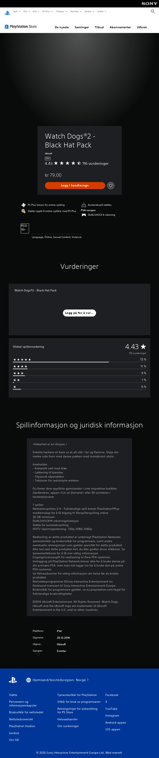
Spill (15, 11)
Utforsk (142, 23)
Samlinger (82, 23)
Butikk (88, 11)
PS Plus (46, 11)
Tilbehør (60, 11)
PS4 (35, 11)
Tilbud (99, 23)
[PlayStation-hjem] (7, 11)
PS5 (25, 11)
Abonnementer (120, 23)
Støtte (100, 11)
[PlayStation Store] (21, 22)
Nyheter (75, 11)
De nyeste (62, 23)
